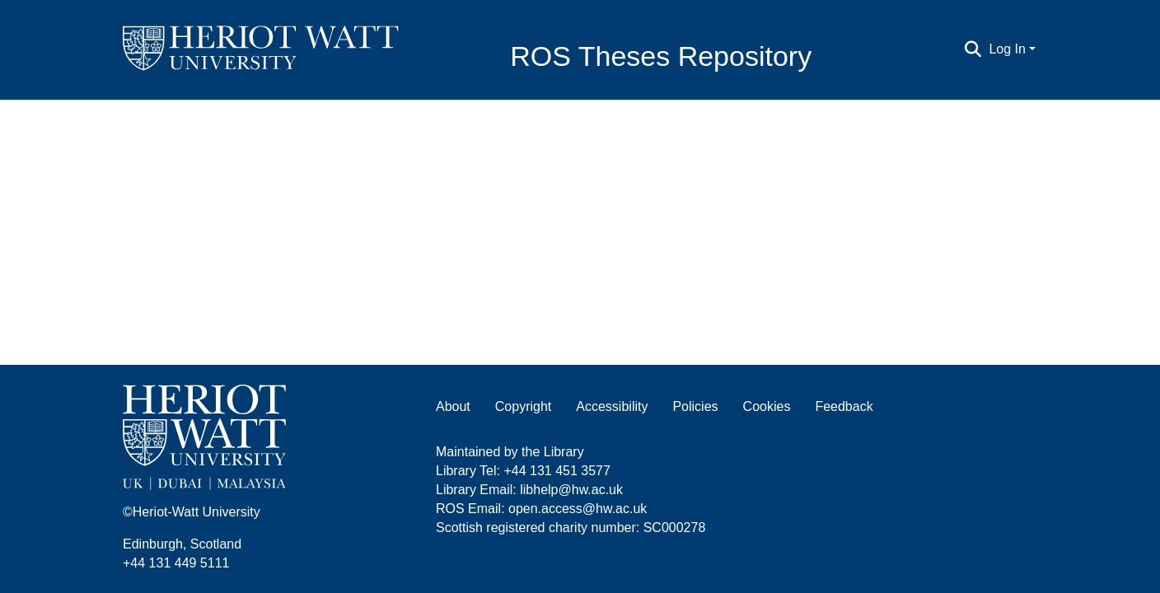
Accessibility (612, 406)
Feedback (843, 406)
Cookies (767, 406)
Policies (695, 406)
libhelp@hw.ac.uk (571, 490)
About (453, 406)
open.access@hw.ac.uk (577, 509)
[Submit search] (972, 49)
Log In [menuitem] (1007, 49)
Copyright (523, 406)
